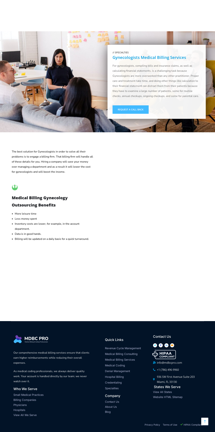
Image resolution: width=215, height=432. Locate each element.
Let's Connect (198, 21)
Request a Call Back (130, 109)
